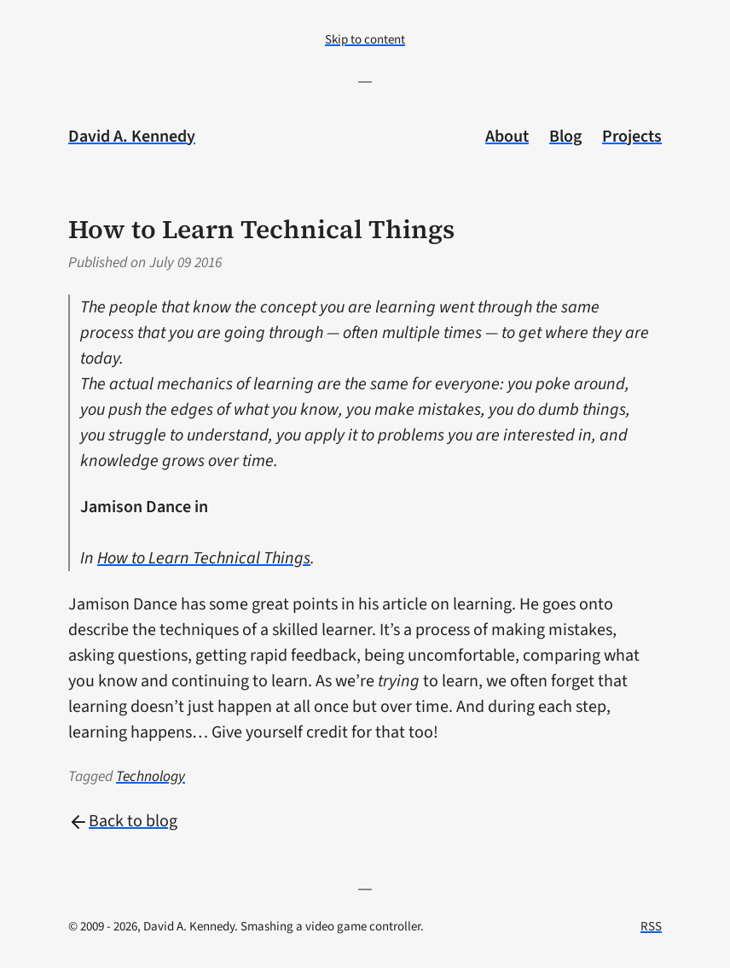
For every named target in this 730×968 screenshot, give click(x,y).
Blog (565, 137)
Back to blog (122, 821)
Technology (150, 776)
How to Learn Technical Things (203, 558)
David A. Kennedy (131, 137)
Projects (632, 137)
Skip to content (365, 40)
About (507, 137)
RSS (651, 927)
